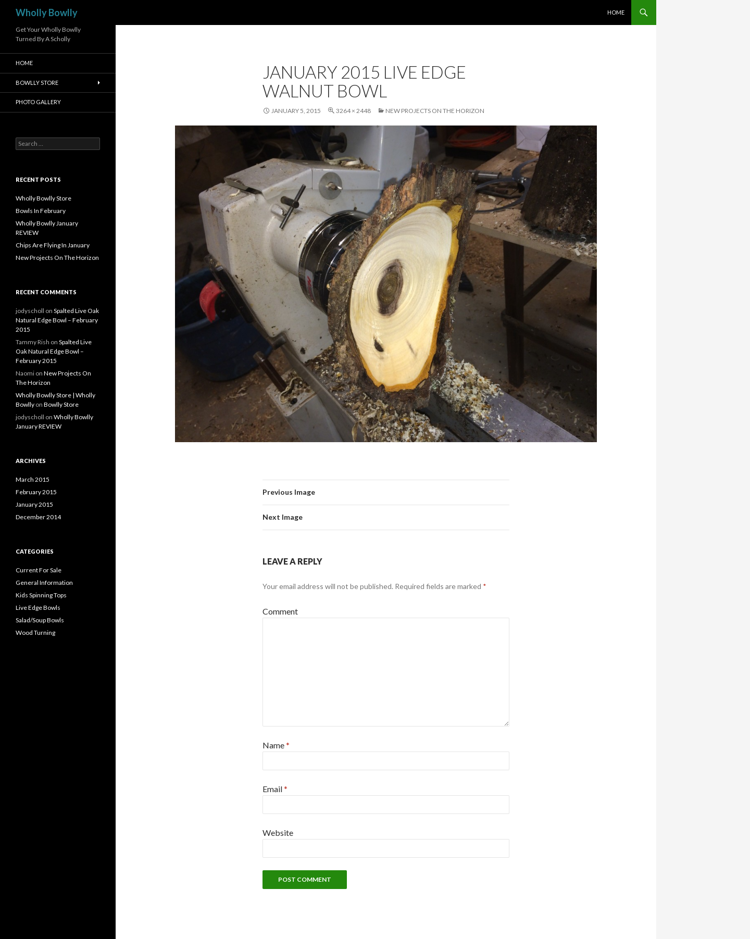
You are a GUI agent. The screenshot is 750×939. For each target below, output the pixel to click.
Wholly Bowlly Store (43, 198)
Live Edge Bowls (38, 607)
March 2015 (32, 479)
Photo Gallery (38, 101)
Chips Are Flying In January (53, 245)
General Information (44, 582)
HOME (615, 12)
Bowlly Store (37, 82)
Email (275, 789)
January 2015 (34, 504)
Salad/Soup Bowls (40, 620)
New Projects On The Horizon (434, 111)
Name (276, 745)
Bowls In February (41, 211)
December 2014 (38, 517)
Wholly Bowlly (47, 12)
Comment (280, 611)
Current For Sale (38, 570)
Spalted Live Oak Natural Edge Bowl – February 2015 (57, 320)
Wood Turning (35, 632)
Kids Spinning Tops (41, 595)
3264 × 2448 (353, 111)
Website (277, 832)
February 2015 (36, 492)
